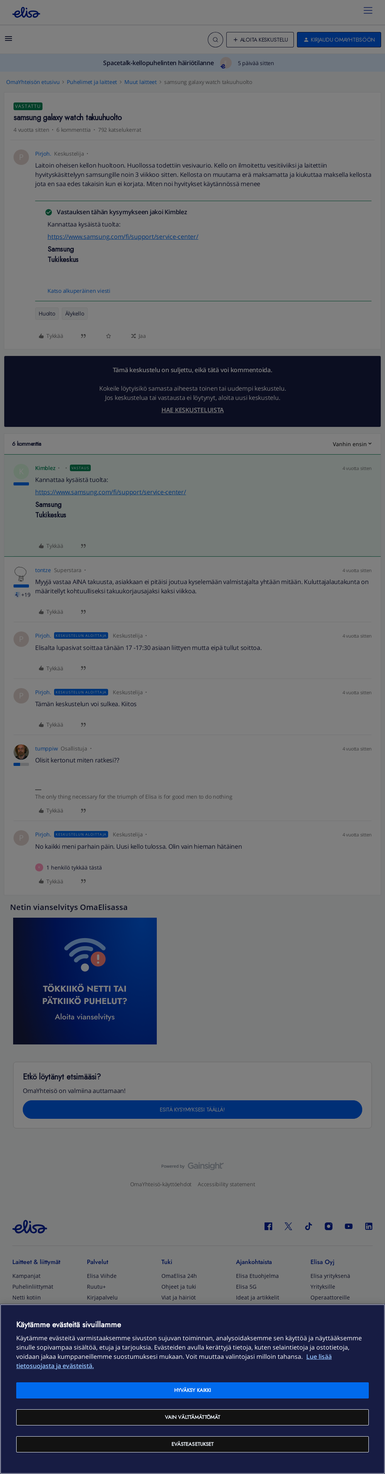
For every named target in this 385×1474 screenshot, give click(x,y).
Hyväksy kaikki (192, 1390)
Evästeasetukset (192, 1444)
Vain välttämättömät (192, 1417)
